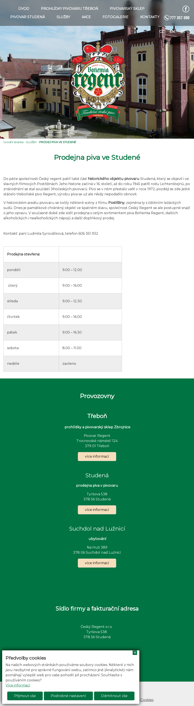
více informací (97, 456)
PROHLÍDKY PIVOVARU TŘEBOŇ (69, 9)
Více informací (18, 685)
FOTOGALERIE (115, 17)
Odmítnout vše (114, 696)
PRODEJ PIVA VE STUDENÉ (57, 142)
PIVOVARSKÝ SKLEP (127, 9)
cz (161, 32)
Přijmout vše (25, 696)
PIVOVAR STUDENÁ (27, 17)
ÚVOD (23, 9)
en (172, 32)
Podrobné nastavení (68, 696)
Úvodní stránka (13, 142)
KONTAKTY (149, 17)
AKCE (86, 17)
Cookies (146, 700)
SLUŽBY (63, 17)
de (182, 32)
